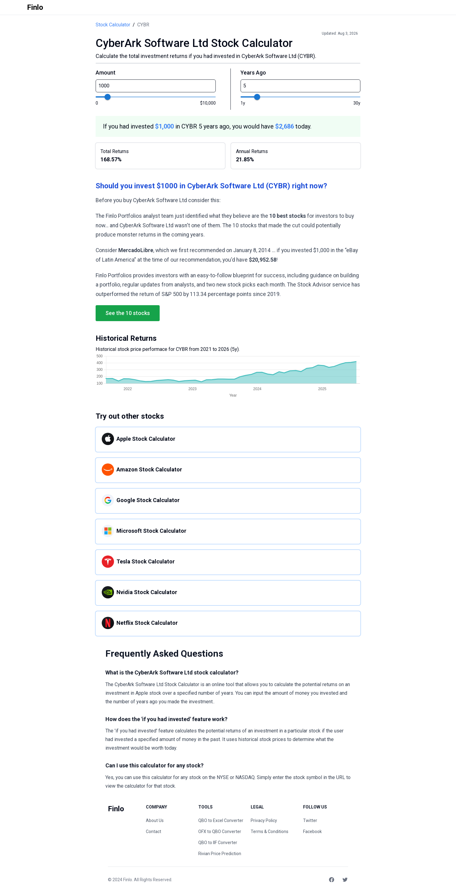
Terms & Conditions (269, 831)
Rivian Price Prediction (219, 853)
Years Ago (253, 72)
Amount (106, 72)
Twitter (310, 820)
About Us (155, 820)
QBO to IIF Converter (217, 842)
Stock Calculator (113, 25)
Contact (153, 831)
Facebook (312, 831)
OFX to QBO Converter (219, 831)
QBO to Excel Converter (220, 820)
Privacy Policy (264, 820)
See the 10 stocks (127, 313)
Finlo (127, 879)
